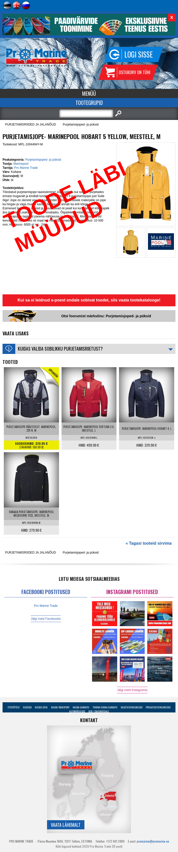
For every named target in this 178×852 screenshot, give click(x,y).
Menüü (89, 93)
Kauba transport (60, 707)
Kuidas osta (41, 707)
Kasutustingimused (131, 707)
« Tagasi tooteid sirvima (149, 543)
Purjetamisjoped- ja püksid (81, 124)
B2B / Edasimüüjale (98, 711)
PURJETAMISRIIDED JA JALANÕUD (30, 124)
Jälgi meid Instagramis (132, 690)
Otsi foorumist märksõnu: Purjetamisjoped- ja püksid (106, 316)
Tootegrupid (89, 102)
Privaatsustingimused (158, 707)
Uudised (27, 707)
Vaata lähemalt (66, 824)
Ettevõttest (14, 707)
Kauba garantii (81, 707)
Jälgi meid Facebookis (46, 619)
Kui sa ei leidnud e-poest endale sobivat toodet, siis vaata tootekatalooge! (89, 300)
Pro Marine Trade (26, 168)
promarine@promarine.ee (153, 841)
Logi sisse (138, 54)
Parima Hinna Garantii (105, 707)
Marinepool (20, 164)
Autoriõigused (77, 711)
